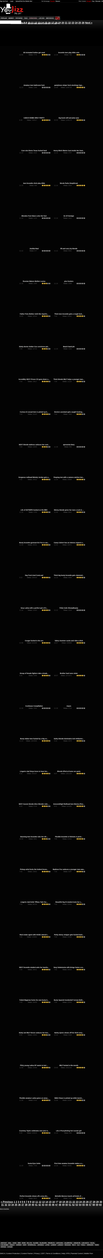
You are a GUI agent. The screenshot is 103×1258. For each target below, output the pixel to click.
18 (60, 1201)
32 (6, 1204)
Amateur (4, 1242)
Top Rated (46, 23)
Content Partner (27, 1253)
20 (67, 1201)
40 (33, 1204)
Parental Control (77, 1253)
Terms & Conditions (53, 1253)
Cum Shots (85, 1242)
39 (29, 1204)
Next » (88, 22)
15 (50, 1201)
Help (63, 1253)
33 (9, 1204)
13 (43, 1201)
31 (2, 1204)
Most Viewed (38, 23)
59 (97, 1204)
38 (26, 1204)
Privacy (37, 1253)
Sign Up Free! (4, 1)
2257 (43, 1253)
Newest (58, 1)
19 (63, 1201)
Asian (14, 1242)
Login (11, 1)
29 (97, 1201)
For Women (4, 1244)
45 (49, 1204)
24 (76, 22)
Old (78, 1244)
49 (63, 1204)
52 (73, 1204)
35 (16, 1204)
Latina (47, 1244)
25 (79, 22)
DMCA (2, 1253)
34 (12, 1204)
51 (70, 1204)
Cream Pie (77, 1242)
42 (39, 1204)
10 (33, 1201)
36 (19, 1204)
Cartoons (59, 1242)
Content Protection (13, 1253)
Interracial (32, 1244)
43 (43, 1204)
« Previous (7, 1201)
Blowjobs (43, 1242)
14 (46, 1201)
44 (46, 1204)
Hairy (24, 1244)
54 (80, 1204)
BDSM (23, 1242)
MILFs (74, 1244)
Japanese (40, 1244)
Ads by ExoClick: (4, 1209)
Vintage (3, 1246)
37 (22, 1204)
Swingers (90, 1244)
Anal (9, 1242)
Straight (89, 1)
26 (83, 22)
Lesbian (53, 1244)
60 (100, 1204)
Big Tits (29, 1242)
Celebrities (68, 1242)
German (19, 1244)
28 (94, 1201)
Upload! (18, 1)
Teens (97, 1244)
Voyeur (9, 1246)
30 (100, 1201)
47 (56, 1204)
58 (93, 1204)
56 (87, 1204)
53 (76, 1204)
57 (90, 1204)
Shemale (98, 1)
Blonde (35, 1242)
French (12, 1244)
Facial (92, 1242)
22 (69, 22)
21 (66, 22)
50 (66, 1204)
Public (83, 1244)
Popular (52, 1)
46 (53, 1204)
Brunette (51, 1242)
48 (60, 1204)
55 (83, 1204)
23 (73, 22)
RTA (67, 1253)
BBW (19, 1242)
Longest (53, 23)
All (102, 1)
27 (90, 1201)
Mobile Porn (88, 1253)
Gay (93, 1)
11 (36, 1201)
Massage (68, 1244)
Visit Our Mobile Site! (26, 1)
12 (40, 1201)
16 (53, 1201)
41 (36, 1204)
